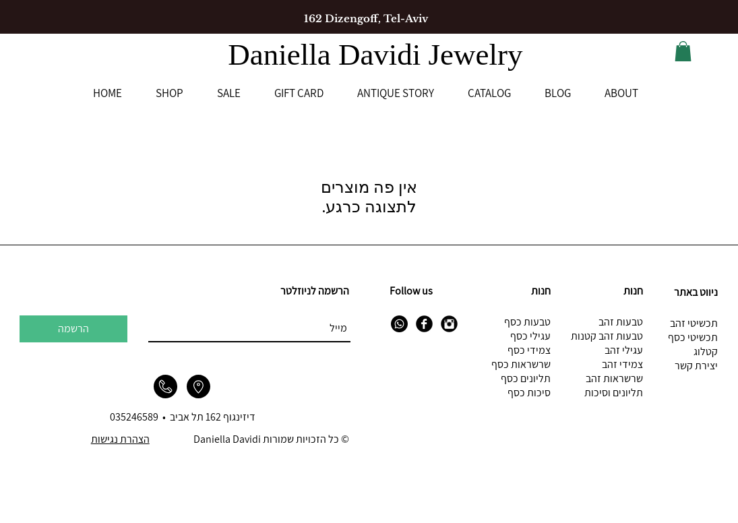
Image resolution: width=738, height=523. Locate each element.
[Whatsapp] (399, 323)
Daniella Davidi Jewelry (379, 54)
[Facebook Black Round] (424, 323)
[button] (683, 51)
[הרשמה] (73, 328)
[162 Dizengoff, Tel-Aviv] (366, 18)
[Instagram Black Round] (449, 323)
